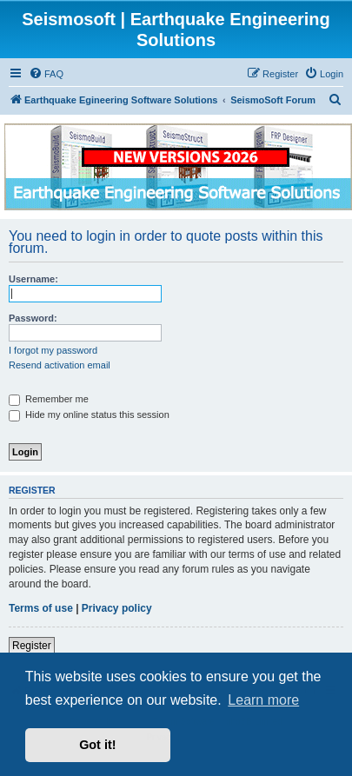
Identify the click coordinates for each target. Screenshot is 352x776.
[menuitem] (46, 73)
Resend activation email (59, 365)
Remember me (49, 399)
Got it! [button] (97, 745)
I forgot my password (53, 350)
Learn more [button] (263, 700)
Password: (33, 318)
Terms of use (41, 608)
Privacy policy (117, 608)
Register (31, 646)
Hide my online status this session (89, 414)
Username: (33, 279)
